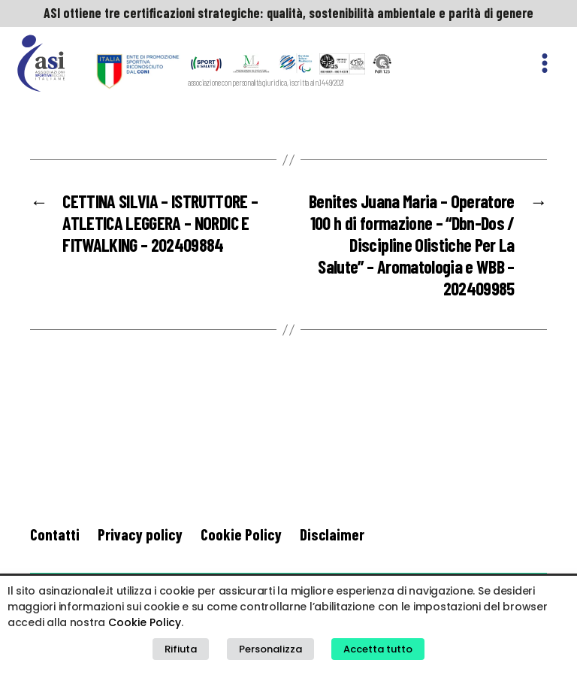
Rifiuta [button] (181, 649)
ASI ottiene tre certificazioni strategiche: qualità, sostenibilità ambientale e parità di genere (288, 13)
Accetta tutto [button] (377, 649)
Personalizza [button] (270, 649)
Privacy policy (140, 534)
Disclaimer (332, 534)
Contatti (55, 534)
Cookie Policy (241, 534)
